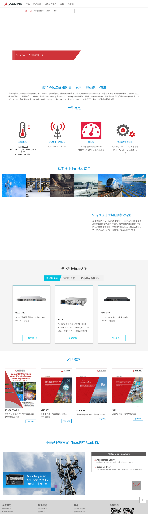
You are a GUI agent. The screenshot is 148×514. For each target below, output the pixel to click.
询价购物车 (39, 11)
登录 (48, 11)
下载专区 (30, 421)
